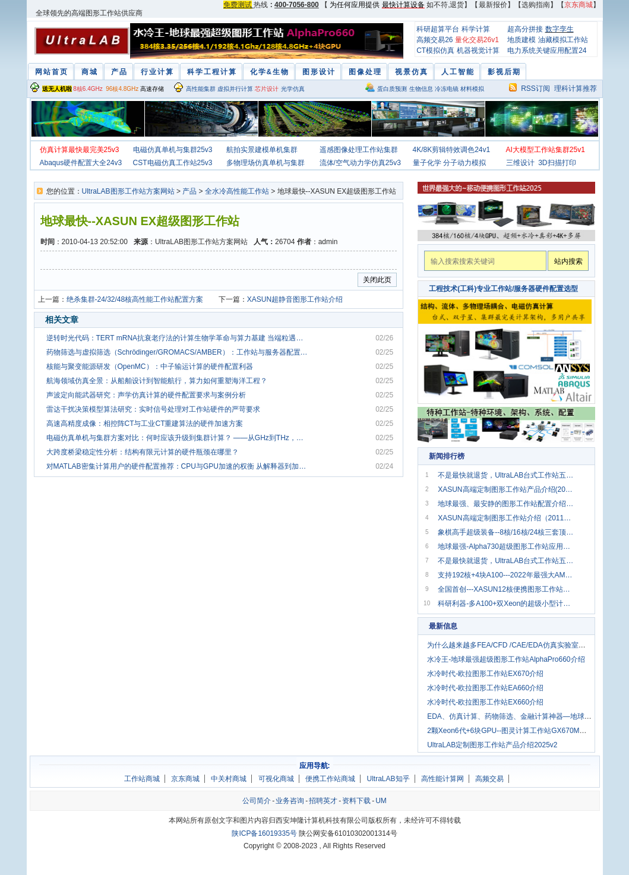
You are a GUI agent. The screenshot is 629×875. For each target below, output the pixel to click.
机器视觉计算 (478, 50)
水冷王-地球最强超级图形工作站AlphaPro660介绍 (505, 659)
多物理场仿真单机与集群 (265, 163)
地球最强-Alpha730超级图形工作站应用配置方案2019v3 (506, 546)
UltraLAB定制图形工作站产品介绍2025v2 (492, 745)
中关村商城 (228, 779)
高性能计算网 (442, 779)
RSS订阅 (535, 88)
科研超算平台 (437, 29)
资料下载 (356, 801)
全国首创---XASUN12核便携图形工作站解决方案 (506, 589)
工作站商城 (142, 779)
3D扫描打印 (557, 163)
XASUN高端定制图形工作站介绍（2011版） (506, 518)
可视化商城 (276, 779)
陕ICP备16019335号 (264, 833)
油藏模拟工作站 (563, 40)
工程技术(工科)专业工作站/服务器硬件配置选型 (503, 289)
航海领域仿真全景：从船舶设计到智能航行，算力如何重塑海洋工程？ (156, 381)
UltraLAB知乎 (388, 779)
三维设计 (520, 163)
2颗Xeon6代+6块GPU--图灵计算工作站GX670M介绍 (510, 730)
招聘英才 (323, 801)
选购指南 (535, 5)
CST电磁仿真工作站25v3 (173, 163)
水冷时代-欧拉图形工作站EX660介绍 (485, 702)
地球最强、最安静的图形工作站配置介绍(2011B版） (506, 504)
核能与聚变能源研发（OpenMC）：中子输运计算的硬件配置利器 (149, 366)
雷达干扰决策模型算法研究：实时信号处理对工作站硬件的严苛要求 (153, 409)
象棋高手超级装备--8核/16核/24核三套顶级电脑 (506, 532)
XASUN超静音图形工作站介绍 (295, 299)
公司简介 (256, 801)
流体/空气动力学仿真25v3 (360, 163)
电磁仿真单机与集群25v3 (173, 150)
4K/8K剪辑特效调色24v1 (452, 150)
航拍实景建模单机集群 (262, 150)
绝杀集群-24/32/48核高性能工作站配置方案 (135, 299)
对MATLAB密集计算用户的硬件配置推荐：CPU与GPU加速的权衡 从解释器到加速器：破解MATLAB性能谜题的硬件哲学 (178, 466)
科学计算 (476, 29)
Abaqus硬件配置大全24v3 (81, 163)
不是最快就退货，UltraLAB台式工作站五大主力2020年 (506, 475)
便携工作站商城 (330, 779)
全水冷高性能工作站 (237, 191)
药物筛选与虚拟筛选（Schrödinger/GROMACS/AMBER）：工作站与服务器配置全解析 (178, 352)
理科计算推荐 (575, 88)
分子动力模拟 (464, 163)
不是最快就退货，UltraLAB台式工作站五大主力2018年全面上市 (506, 561)
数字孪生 (559, 29)
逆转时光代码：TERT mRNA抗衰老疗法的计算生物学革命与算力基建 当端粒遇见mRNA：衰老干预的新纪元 (178, 338)
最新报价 (493, 5)
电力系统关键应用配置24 (546, 50)
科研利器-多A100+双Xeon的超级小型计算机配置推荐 (506, 603)
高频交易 (489, 779)
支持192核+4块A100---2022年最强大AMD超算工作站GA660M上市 (506, 575)
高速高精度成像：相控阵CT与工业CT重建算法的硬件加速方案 (145, 423)
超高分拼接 (525, 29)
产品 (189, 191)
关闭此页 (377, 280)
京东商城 (185, 779)
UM (381, 801)
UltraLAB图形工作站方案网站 (128, 191)
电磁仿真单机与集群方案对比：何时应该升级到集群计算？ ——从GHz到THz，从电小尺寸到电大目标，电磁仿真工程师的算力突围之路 (178, 438)
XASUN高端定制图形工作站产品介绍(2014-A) (506, 489)
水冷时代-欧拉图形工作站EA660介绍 (485, 688)
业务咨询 (290, 801)
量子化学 (427, 163)
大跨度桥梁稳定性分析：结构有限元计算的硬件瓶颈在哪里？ (142, 452)
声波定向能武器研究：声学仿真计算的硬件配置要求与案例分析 (146, 395)
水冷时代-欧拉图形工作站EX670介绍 (485, 673)
